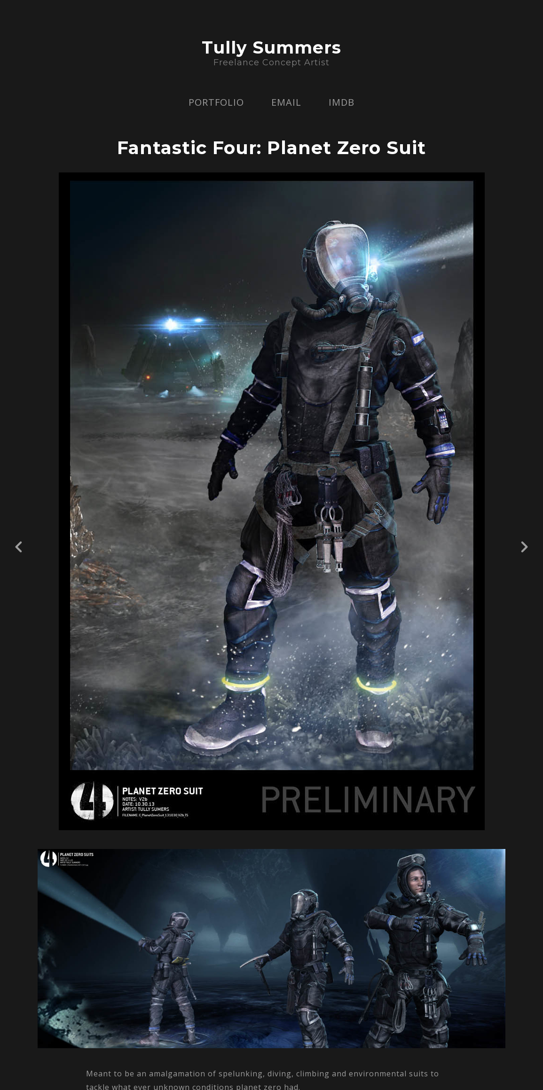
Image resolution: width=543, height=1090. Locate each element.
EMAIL (286, 102)
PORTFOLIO (216, 102)
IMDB (341, 102)
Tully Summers (271, 47)
